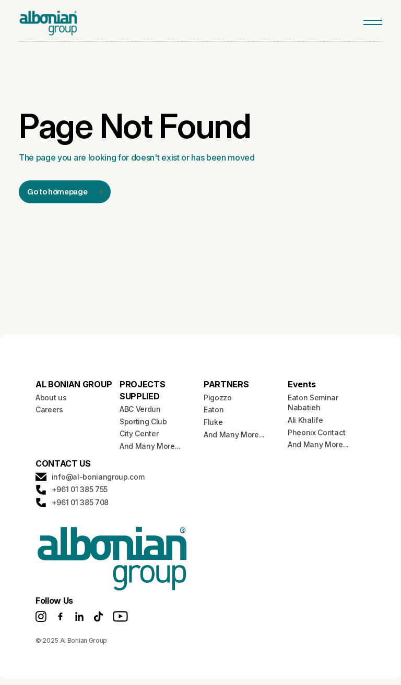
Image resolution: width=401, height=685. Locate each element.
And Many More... (150, 446)
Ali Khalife (305, 419)
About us (51, 397)
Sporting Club (143, 421)
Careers (49, 409)
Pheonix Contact (316, 432)
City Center (139, 433)
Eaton (213, 409)
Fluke (213, 422)
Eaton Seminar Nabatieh (313, 402)
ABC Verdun (140, 409)
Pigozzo (218, 397)
